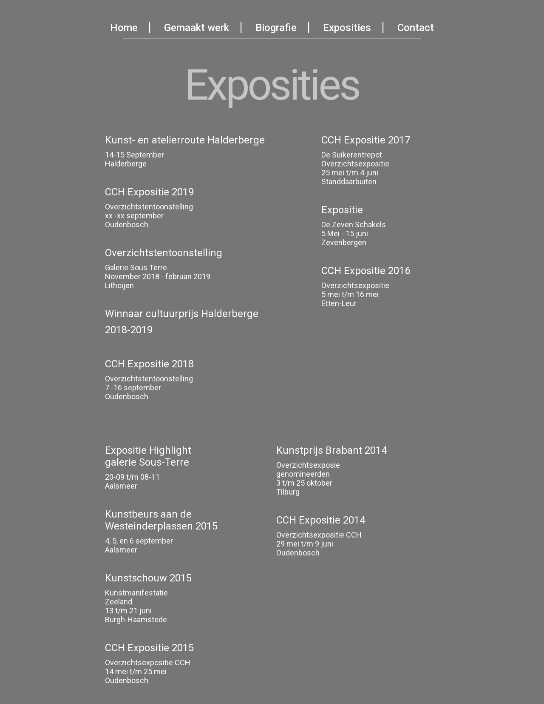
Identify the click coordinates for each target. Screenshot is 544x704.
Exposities (347, 28)
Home (124, 28)
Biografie (276, 28)
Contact (415, 28)
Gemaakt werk (196, 28)
